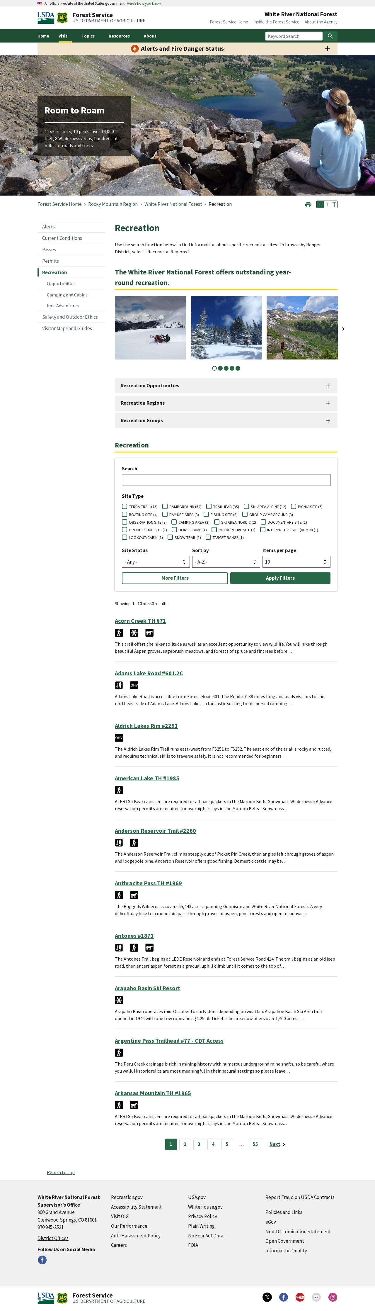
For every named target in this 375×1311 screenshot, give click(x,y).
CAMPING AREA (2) (193, 522)
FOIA (193, 1245)
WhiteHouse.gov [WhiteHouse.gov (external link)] (205, 1207)
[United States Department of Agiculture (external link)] (47, 18)
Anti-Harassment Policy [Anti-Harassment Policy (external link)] (136, 1235)
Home (43, 36)
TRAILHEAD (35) (226, 506)
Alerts (48, 226)
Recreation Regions (143, 403)
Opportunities (61, 283)
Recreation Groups (142, 420)
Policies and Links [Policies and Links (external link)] (283, 1212)
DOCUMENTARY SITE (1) (287, 522)
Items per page (279, 550)
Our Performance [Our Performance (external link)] (129, 1226)
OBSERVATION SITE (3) (148, 522)
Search (129, 468)
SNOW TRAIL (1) (188, 537)
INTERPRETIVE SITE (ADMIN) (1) (292, 529)
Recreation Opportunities (150, 385)
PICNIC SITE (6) (310, 506)
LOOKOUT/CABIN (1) (146, 537)
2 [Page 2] (185, 1144)
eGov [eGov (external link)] (270, 1222)
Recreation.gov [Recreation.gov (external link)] (127, 1197)
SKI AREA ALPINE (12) (268, 506)
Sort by (200, 550)
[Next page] (278, 1144)
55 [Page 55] (255, 1144)
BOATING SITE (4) (143, 514)
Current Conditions (62, 238)
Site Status (135, 550)
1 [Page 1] (171, 1144)
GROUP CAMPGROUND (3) (271, 514)
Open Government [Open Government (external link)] (284, 1241)
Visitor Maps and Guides (67, 328)
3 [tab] (226, 368)
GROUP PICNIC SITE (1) (148, 529)
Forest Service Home (229, 22)
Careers (119, 1245)
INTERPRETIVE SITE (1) (237, 529)
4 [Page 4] (213, 1144)
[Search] (330, 36)
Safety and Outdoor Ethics (70, 317)
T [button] (320, 204)
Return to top (61, 1172)
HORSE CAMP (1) (193, 529)
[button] (308, 204)
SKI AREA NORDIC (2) (238, 522)
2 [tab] (220, 368)
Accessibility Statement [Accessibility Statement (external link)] (136, 1207)
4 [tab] (232, 368)
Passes (49, 249)
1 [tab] (214, 368)
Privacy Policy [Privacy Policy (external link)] (202, 1216)
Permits (50, 261)
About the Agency (321, 22)
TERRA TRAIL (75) (143, 506)
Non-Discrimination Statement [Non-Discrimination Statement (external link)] (298, 1231)
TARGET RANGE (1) (228, 537)
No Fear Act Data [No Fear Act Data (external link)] (205, 1235)
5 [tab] (238, 368)
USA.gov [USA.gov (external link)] (197, 1197)
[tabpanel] (150, 327)
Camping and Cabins (67, 295)
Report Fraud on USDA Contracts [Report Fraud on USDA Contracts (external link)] (300, 1197)
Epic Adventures (63, 305)
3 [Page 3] (199, 1144)
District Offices (53, 1238)
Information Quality (286, 1250)
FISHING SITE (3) (224, 514)
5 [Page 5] (227, 1144)
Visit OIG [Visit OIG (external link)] (120, 1216)
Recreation (54, 272)
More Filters (175, 578)
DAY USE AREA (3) (184, 514)
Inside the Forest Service (276, 22)
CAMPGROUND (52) (185, 506)
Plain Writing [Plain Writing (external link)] (201, 1226)
